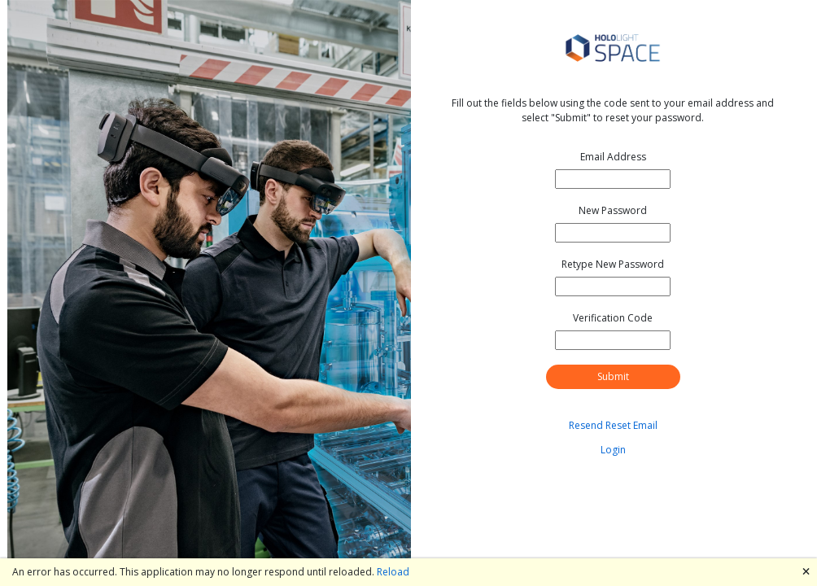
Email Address (613, 157)
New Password (613, 210)
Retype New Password (612, 264)
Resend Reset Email (613, 425)
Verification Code (613, 318)
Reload (393, 572)
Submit (613, 376)
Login (613, 450)
